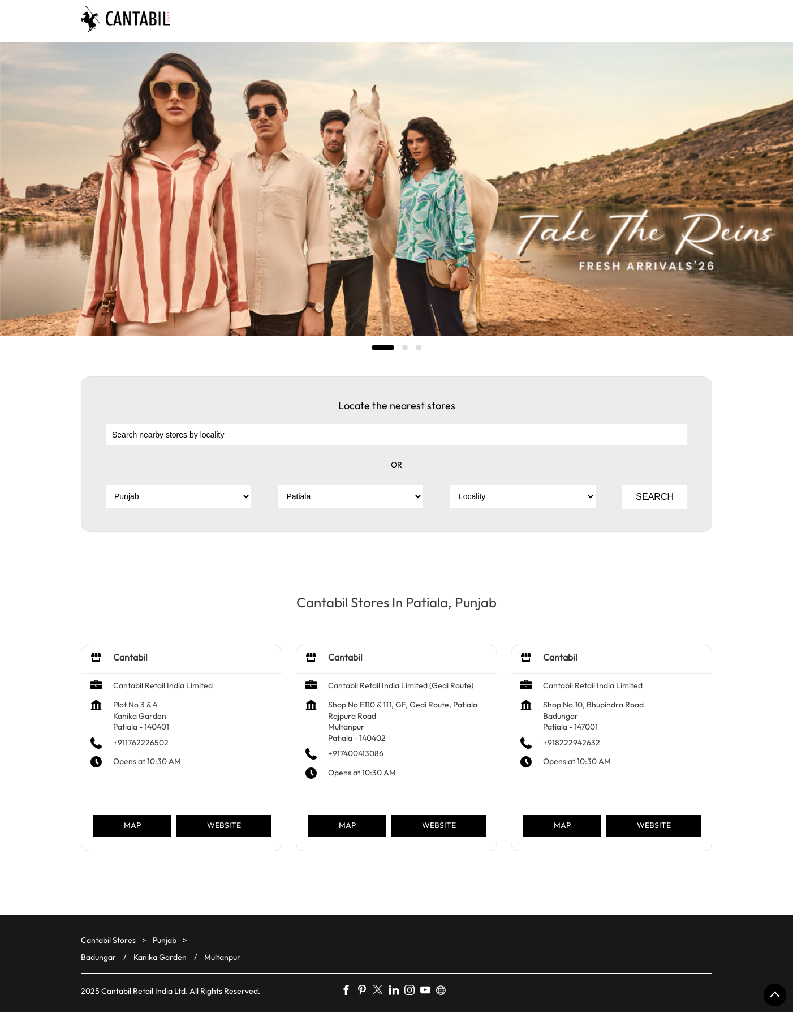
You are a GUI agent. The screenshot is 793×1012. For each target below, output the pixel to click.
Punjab (164, 940)
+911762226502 (141, 742)
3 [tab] (418, 347)
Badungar (98, 956)
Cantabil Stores (109, 940)
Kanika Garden (160, 956)
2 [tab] (405, 347)
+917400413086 (355, 753)
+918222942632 (571, 742)
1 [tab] (383, 347)
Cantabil (130, 657)
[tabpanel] (396, 189)
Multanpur (222, 956)
